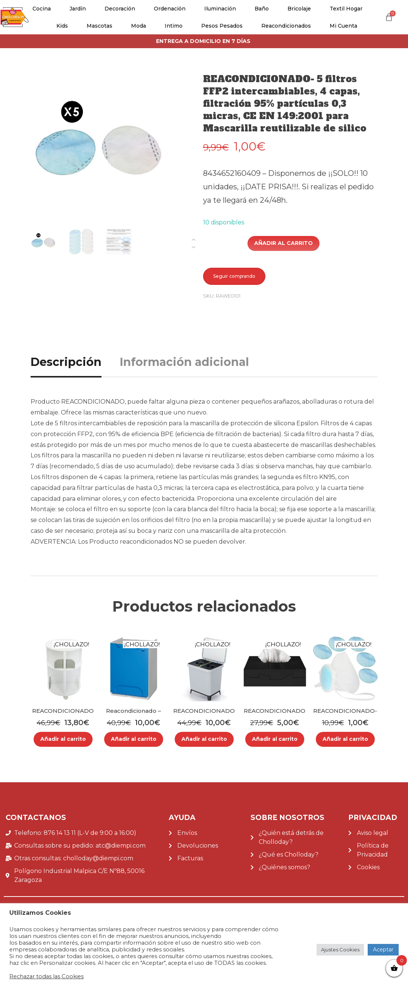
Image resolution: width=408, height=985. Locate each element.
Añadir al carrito (283, 243)
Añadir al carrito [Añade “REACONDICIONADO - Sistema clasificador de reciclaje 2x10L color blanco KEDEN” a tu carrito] (204, 739)
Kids (62, 25)
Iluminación (220, 8)
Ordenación (170, 8)
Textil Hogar (346, 8)
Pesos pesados (222, 25)
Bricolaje (299, 8)
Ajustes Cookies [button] (340, 950)
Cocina (41, 8)
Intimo (174, 25)
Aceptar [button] (383, 949)
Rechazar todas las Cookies (46, 976)
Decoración (120, 8)
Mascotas (99, 25)
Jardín (77, 8)
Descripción (66, 362)
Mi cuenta (343, 25)
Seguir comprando (234, 276)
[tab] (74, 362)
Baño (262, 8)
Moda (138, 25)
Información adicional (184, 362)
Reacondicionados (286, 25)
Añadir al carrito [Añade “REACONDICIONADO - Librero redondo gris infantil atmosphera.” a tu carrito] (63, 739)
